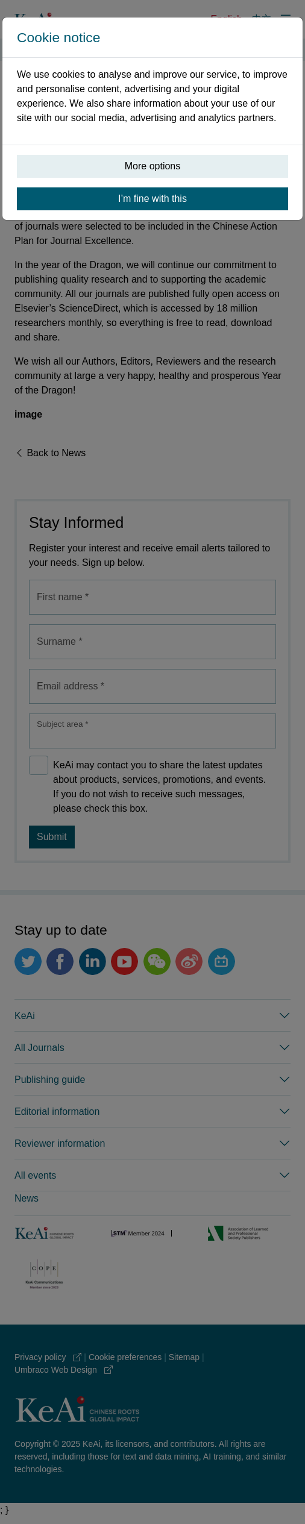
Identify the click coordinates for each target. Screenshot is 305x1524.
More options (153, 166)
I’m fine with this (152, 198)
